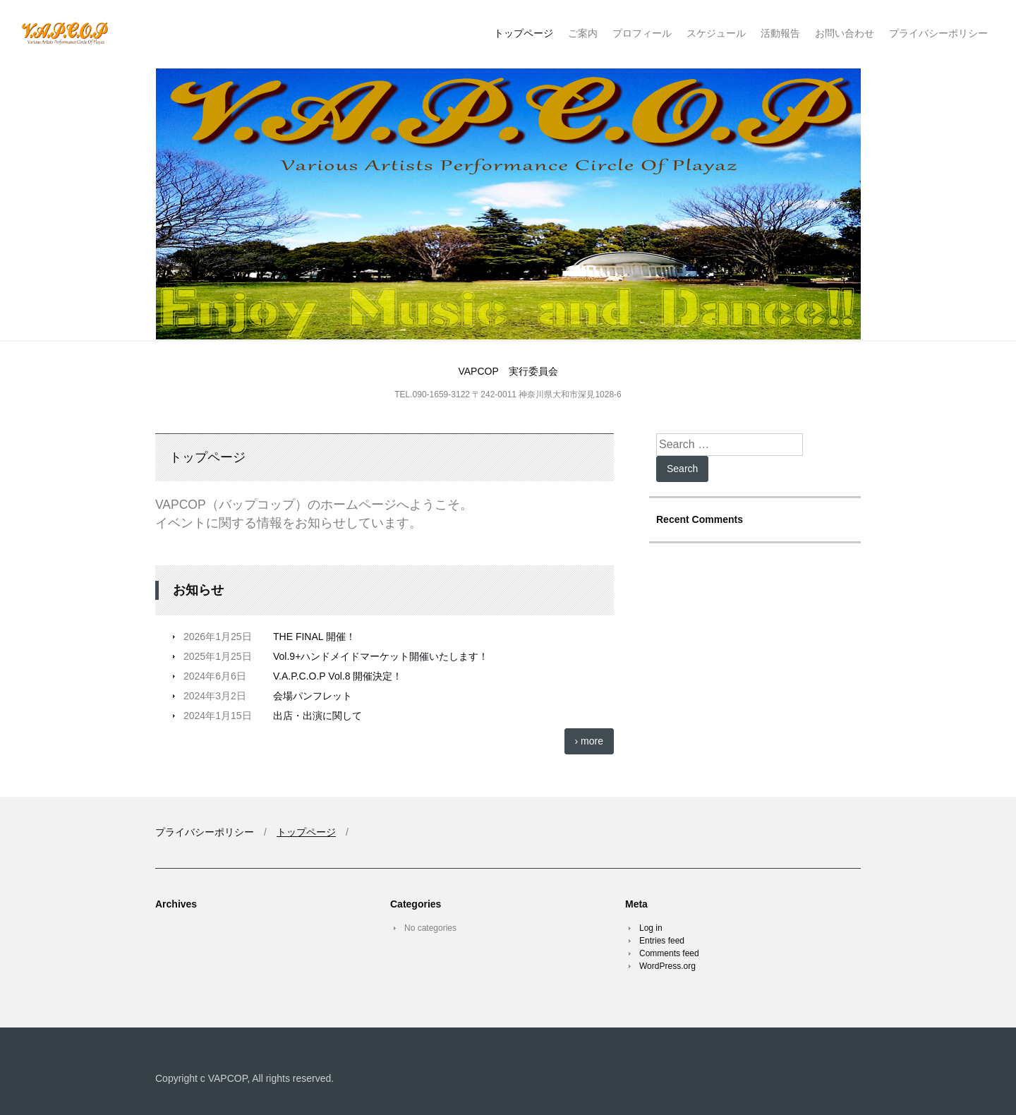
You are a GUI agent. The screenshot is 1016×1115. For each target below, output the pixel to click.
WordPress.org (667, 966)
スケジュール (716, 33)
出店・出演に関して (317, 715)
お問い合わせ (844, 33)
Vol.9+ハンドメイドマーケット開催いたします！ (380, 656)
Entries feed (661, 941)
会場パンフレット (312, 695)
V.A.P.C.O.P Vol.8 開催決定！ (337, 676)
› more (589, 741)
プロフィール (642, 33)
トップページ (523, 33)
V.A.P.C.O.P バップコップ (111, 34)
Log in (651, 928)
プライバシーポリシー (938, 33)
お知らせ (198, 590)
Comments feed (669, 953)
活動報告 (780, 33)
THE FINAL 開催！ (314, 636)
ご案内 (583, 33)
